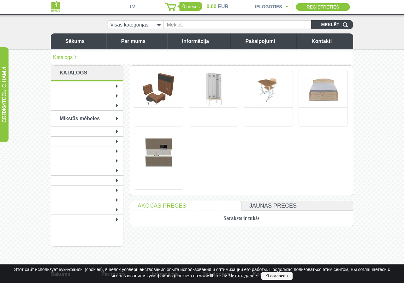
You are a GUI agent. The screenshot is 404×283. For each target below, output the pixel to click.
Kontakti (331, 41)
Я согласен (277, 276)
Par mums (142, 41)
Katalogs (63, 57)
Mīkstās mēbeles (80, 118)
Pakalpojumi (269, 41)
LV (132, 6)
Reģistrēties (323, 6)
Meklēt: (175, 24)
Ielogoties (268, 6)
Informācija (204, 41)
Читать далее (243, 275)
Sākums (84, 41)
